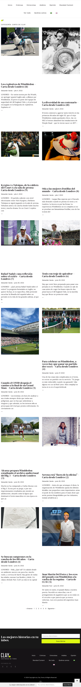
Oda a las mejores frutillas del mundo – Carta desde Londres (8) (60, 190)
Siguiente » (51, 608)
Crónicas (19, 5)
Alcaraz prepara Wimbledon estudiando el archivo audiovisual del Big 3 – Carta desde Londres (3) (20, 474)
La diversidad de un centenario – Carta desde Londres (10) (60, 104)
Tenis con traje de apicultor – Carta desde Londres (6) (58, 275)
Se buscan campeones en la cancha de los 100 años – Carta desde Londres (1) (17, 559)
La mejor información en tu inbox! (22, 685)
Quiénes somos (40, 13)
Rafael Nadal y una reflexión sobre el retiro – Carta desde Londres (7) (17, 276)
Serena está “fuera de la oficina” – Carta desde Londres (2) (60, 476)
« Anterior (29, 608)
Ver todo (27, 13)
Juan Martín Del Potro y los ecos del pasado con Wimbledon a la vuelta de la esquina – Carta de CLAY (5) (60, 578)
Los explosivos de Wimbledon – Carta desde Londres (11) (18, 85)
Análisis (43, 5)
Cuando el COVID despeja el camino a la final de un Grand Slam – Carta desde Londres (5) (18, 385)
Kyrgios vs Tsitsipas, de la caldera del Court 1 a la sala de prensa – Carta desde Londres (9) (19, 187)
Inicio (10, 5)
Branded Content (66, 5)
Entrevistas (31, 5)
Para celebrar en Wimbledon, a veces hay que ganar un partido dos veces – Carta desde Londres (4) (60, 365)
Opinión (53, 5)
